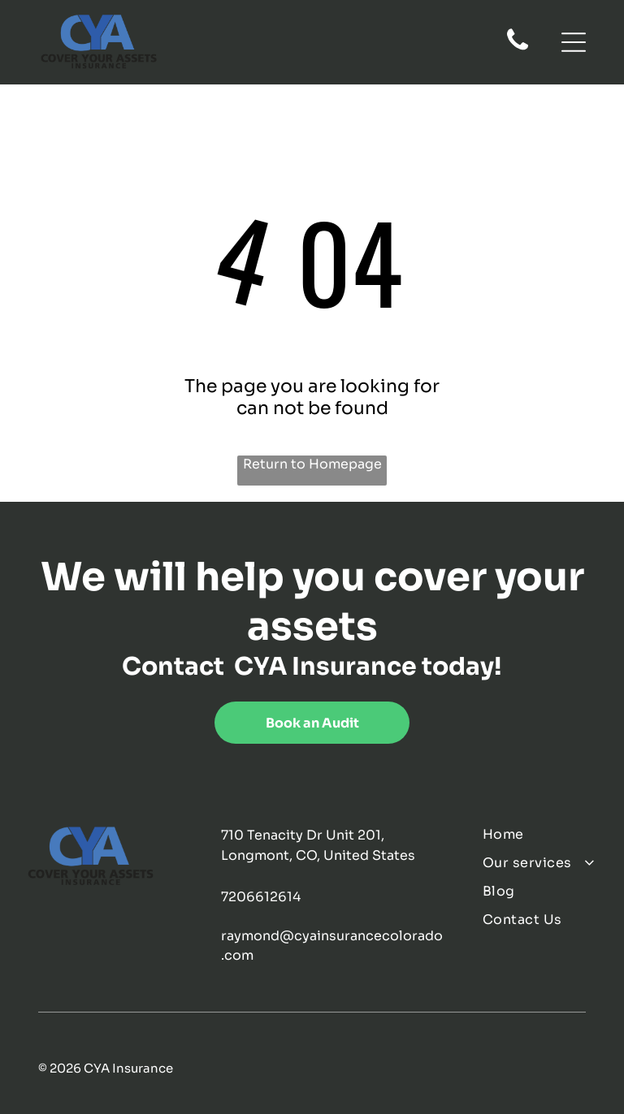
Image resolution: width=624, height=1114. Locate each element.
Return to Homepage (312, 464)
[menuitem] (540, 834)
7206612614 (261, 896)
